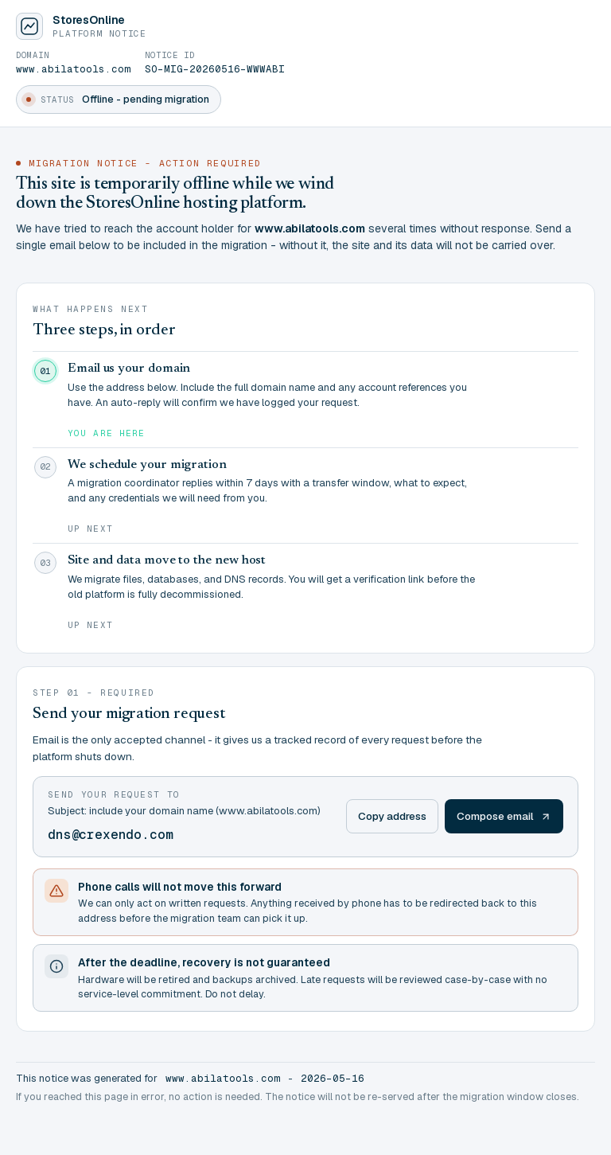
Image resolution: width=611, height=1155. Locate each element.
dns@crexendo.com (110, 834)
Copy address (392, 816)
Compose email (504, 816)
